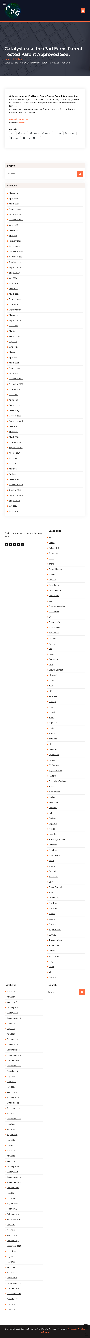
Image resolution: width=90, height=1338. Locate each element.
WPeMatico (23, 122)
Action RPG (54, 548)
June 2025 (13, 225)
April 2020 (13, 400)
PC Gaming (54, 765)
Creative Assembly (57, 606)
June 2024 (13, 283)
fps (50, 649)
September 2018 (16, 421)
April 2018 (13, 432)
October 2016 (15, 490)
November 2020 (16, 384)
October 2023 (15, 304)
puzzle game (54, 792)
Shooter (52, 866)
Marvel (52, 712)
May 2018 (13, 426)
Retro (51, 813)
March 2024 (14, 294)
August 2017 (14, 453)
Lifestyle (17, 59)
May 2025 (13, 230)
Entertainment (55, 627)
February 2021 (15, 368)
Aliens (51, 558)
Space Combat (55, 887)
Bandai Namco (55, 569)
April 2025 (13, 236)
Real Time (53, 802)
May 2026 (13, 193)
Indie (51, 686)
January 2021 (14, 373)
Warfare (52, 977)
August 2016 (14, 501)
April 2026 (13, 198)
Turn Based (54, 945)
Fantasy (52, 638)
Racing (52, 797)
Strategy (52, 924)
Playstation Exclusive (58, 781)
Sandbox (53, 850)
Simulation (53, 871)
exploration (54, 633)
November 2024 (16, 257)
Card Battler (54, 585)
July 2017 (13, 458)
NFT (51, 744)
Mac (51, 707)
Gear (51, 664)
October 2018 (15, 416)
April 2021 (13, 357)
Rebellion (53, 808)
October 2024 (15, 262)
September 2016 (16, 495)
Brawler (52, 574)
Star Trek (53, 903)
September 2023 (16, 310)
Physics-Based (55, 770)
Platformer (53, 776)
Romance (53, 845)
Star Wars (53, 908)
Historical (53, 675)
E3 (50, 617)
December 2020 (16, 379)
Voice (51, 967)
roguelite (52, 829)
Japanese (53, 696)
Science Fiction (55, 855)
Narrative (53, 739)
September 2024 (16, 267)
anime (51, 564)
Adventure (53, 553)
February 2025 (15, 241)
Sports (52, 892)
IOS (50, 691)
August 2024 (14, 273)
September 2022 (16, 320)
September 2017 (16, 448)
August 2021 (14, 336)
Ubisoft (52, 951)
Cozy (51, 601)
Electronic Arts (55, 622)
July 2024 (13, 278)
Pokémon (53, 786)
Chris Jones (54, 596)
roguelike (53, 823)
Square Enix (54, 898)
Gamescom (54, 659)
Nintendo (53, 749)
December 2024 (16, 251)
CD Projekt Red (55, 590)
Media (51, 717)
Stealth (52, 914)
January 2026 (15, 214)
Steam (52, 919)
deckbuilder (54, 611)
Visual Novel (54, 956)
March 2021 (14, 363)
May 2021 (13, 352)
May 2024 (13, 289)
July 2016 (13, 506)
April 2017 (13, 474)
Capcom (52, 580)
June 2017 (13, 463)
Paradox (52, 760)
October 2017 (15, 442)
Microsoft (53, 723)
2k (50, 537)
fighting (52, 643)
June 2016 (13, 511)
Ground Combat (56, 670)
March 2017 (14, 479)
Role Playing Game (57, 839)
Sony (51, 882)
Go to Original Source (18, 119)
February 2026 (15, 209)
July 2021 (13, 342)
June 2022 (13, 326)
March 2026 (14, 204)
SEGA (51, 861)
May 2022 (13, 331)
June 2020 (13, 395)
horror (51, 680)
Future (51, 654)
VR (50, 972)
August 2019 (14, 405)
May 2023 (13, 315)
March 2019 (14, 410)
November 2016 (16, 485)
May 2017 (13, 469)
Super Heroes (55, 929)
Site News (53, 876)
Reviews (52, 818)
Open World (54, 755)
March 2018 (14, 437)
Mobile (52, 733)
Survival (52, 935)
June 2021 (13, 347)
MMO (51, 728)
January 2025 (15, 246)
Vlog (51, 961)
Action (51, 543)
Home (8, 59)
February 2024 (15, 299)
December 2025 (16, 220)
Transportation (55, 940)
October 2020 (15, 389)
